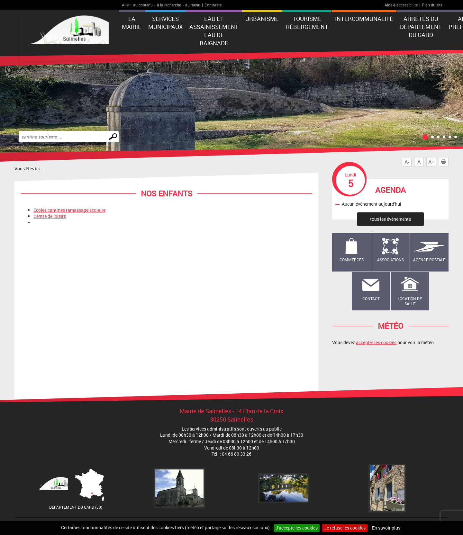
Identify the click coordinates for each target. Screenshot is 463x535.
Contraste (213, 4)
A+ (431, 161)
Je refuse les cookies (345, 528)
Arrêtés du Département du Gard (421, 27)
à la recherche (169, 4)
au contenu (143, 4)
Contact (371, 298)
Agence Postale (429, 259)
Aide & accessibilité (401, 4)
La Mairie (131, 23)
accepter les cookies (376, 342)
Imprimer (445, 161)
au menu (192, 4)
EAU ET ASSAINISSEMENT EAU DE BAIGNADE (214, 31)
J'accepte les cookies (297, 528)
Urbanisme (262, 18)
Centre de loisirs (49, 216)
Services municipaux (165, 23)
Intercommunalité (364, 18)
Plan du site (432, 4)
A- (406, 161)
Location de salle (410, 301)
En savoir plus (386, 528)
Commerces (352, 259)
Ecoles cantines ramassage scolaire (69, 210)
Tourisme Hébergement (307, 23)
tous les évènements (390, 219)
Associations (390, 259)
